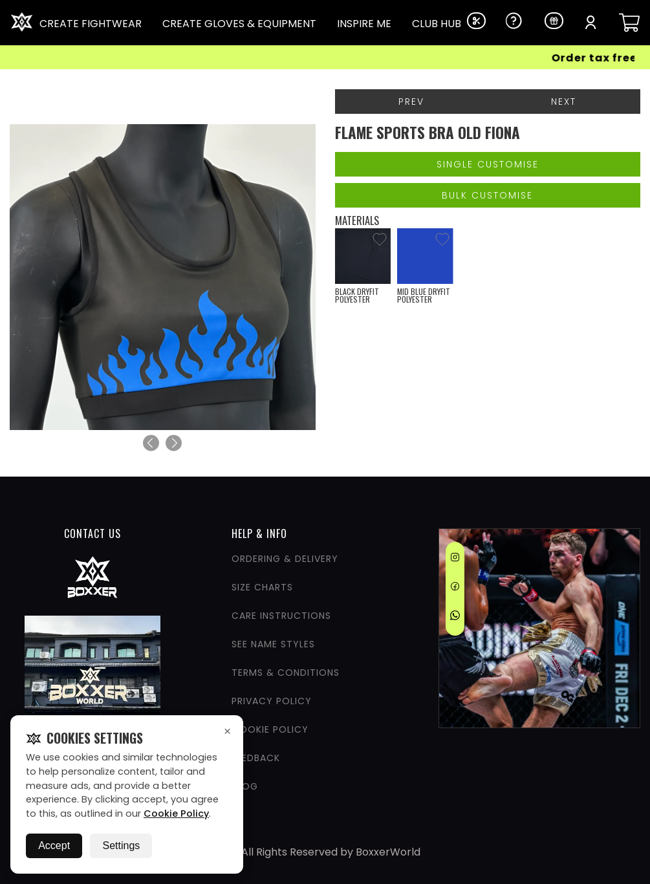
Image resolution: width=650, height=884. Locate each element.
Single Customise (488, 164)
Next (563, 101)
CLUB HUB (436, 23)
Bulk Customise (487, 195)
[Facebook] (455, 588)
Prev (411, 101)
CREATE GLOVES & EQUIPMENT (239, 23)
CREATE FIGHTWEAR (90, 23)
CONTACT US (92, 533)
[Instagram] (455, 559)
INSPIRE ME (364, 23)
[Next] (174, 443)
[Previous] (151, 443)
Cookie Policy (176, 813)
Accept (54, 845)
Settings (121, 845)
